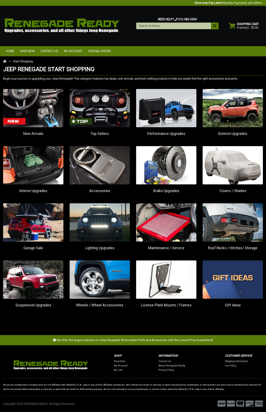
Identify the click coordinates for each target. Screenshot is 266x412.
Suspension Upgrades (33, 305)
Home (10, 51)
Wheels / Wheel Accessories (99, 305)
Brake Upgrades (166, 191)
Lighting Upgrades (100, 248)
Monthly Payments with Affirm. (229, 3)
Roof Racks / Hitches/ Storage (232, 248)
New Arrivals (33, 134)
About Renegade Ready (173, 365)
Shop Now (27, 51)
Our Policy (232, 365)
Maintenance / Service (166, 248)
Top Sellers (100, 134)
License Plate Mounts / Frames (166, 305)
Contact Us (49, 51)
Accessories (99, 191)
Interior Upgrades (33, 191)
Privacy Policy (168, 370)
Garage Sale (33, 248)
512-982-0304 (187, 19)
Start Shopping (23, 61)
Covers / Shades (232, 191)
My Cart (120, 370)
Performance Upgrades (166, 134)
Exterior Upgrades (232, 134)
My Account (73, 51)
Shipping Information (238, 361)
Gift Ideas (233, 305)
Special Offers (99, 51)
